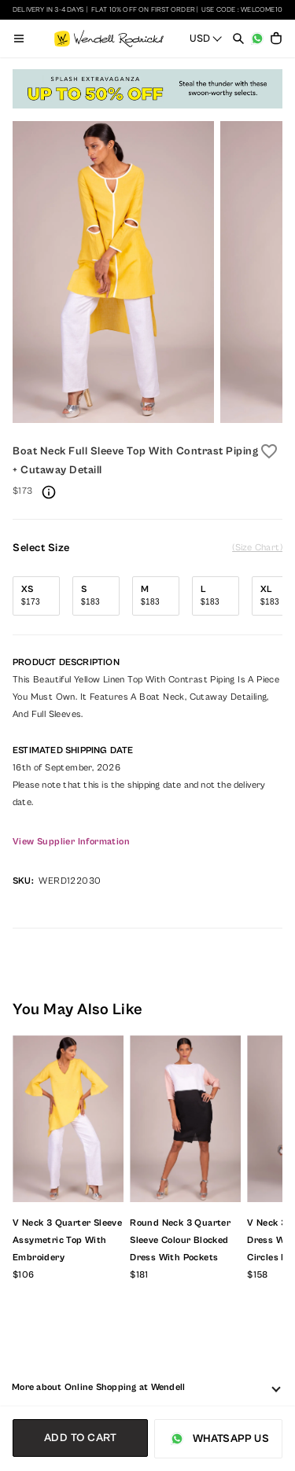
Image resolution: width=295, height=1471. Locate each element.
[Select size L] (215, 596)
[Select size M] (155, 596)
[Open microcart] (276, 38)
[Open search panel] (238, 38)
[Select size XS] (36, 596)
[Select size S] (96, 596)
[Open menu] (18, 38)
